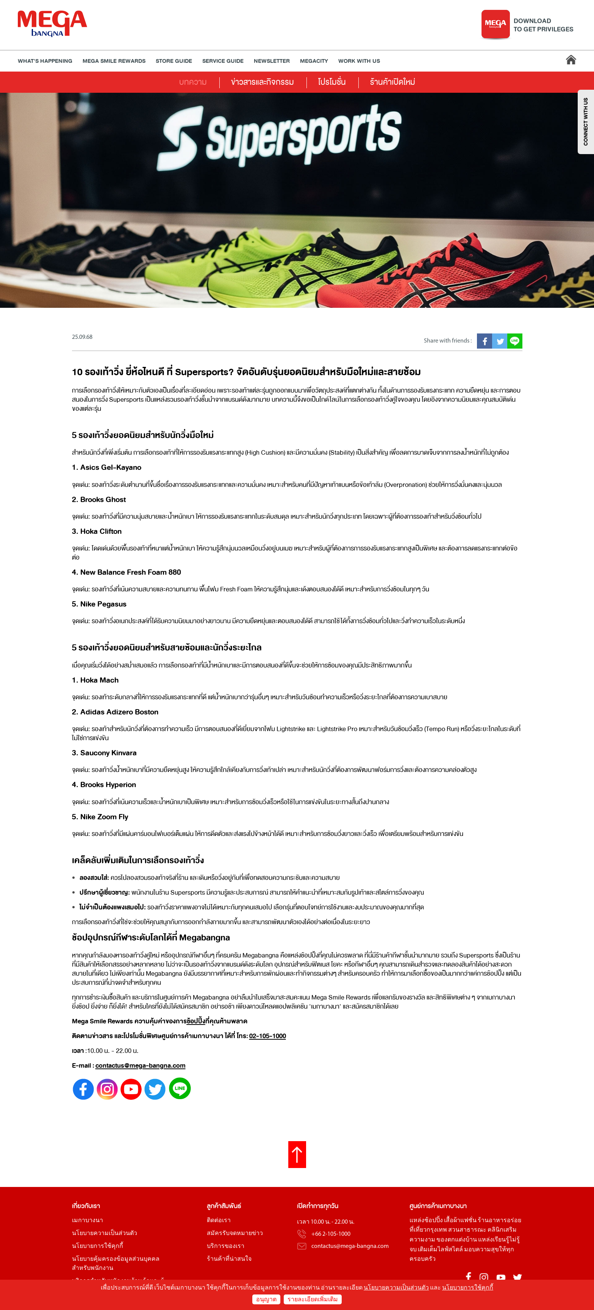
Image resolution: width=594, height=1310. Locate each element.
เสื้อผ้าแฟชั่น (460, 1221)
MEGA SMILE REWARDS (114, 61)
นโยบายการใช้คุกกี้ (97, 1246)
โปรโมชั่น (332, 82)
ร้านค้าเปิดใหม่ (392, 82)
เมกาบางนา (87, 1221)
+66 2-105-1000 (330, 1234)
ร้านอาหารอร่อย (499, 1221)
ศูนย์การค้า (424, 1206)
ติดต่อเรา (219, 1221)
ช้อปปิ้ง (196, 1021)
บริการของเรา (225, 1246)
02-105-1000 (267, 1036)
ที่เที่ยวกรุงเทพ (428, 1230)
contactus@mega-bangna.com (140, 1065)
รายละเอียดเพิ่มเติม (313, 1300)
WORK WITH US (359, 61)
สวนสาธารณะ (467, 1230)
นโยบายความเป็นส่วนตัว (104, 1233)
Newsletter (272, 61)
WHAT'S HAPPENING (45, 61)
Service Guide (223, 61)
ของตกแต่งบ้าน (456, 1240)
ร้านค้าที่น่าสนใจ (229, 1259)
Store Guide (174, 61)
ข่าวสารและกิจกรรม (262, 82)
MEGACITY (314, 61)
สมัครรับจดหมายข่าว (235, 1233)
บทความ (193, 82)
